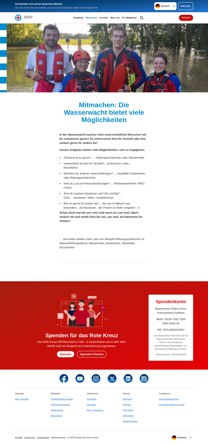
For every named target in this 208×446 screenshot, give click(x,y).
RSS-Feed (128, 410)
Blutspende (56, 416)
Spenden (186, 17)
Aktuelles (91, 404)
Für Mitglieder (129, 18)
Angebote (78, 18)
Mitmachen (91, 18)
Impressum (29, 437)
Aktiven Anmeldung (60, 404)
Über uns (115, 18)
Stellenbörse (57, 410)
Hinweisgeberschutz (169, 399)
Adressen (127, 399)
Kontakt (104, 18)
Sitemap (127, 404)
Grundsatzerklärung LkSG (172, 404)
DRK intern (128, 416)
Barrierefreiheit (130, 421)
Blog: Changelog (95, 410)
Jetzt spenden (22, 399)
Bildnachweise (58, 437)
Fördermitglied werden (62, 399)
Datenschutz (43, 437)
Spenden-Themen (91, 354)
